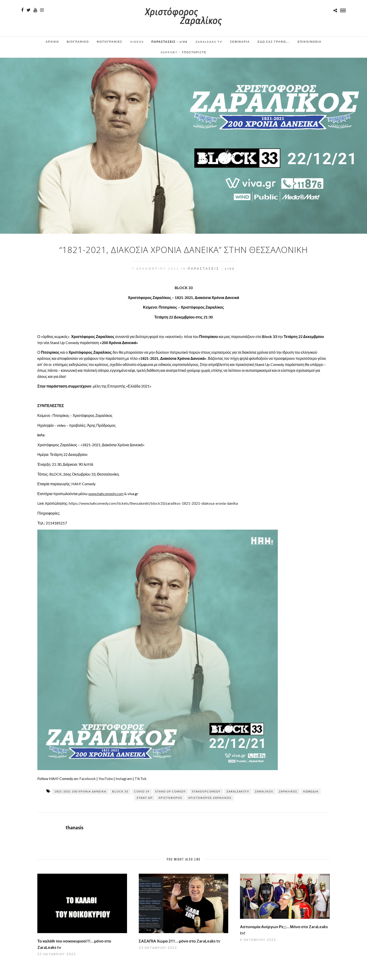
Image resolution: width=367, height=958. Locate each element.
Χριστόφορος (170, 797)
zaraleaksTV (238, 791)
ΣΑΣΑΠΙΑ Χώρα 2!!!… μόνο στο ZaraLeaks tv (179, 941)
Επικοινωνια (309, 41)
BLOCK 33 (120, 791)
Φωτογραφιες (109, 41)
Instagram (124, 778)
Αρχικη (52, 41)
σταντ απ (145, 797)
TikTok (141, 778)
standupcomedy (206, 791)
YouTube (105, 778)
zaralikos (264, 791)
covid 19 (141, 791)
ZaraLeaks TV (208, 41)
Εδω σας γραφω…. (274, 41)
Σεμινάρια (240, 41)
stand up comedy (170, 791)
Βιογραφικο (78, 41)
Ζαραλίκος (288, 791)
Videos (137, 41)
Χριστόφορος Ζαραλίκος (210, 797)
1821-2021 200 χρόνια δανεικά (80, 791)
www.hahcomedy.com (106, 493)
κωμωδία (311, 791)
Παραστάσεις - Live (211, 268)
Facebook (87, 778)
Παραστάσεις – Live (169, 41)
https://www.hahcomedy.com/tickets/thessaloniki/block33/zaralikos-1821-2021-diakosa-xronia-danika (153, 503)
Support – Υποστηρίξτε (184, 52)
